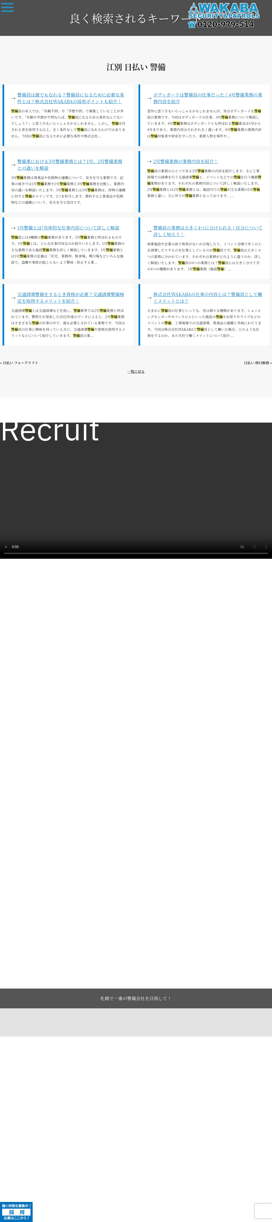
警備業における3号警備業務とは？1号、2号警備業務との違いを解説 (69, 164)
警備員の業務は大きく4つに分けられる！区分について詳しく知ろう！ (208, 230)
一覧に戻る (136, 371)
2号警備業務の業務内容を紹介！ (185, 161)
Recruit (50, 431)
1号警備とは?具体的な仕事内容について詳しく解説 (68, 227)
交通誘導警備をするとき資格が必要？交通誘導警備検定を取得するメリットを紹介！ (70, 297)
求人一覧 (13, 411)
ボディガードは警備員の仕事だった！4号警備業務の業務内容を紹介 (207, 97)
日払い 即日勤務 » (258, 362)
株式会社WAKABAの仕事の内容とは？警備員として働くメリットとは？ (207, 297)
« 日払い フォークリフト (19, 362)
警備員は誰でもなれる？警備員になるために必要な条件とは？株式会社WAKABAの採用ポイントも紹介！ (70, 97)
